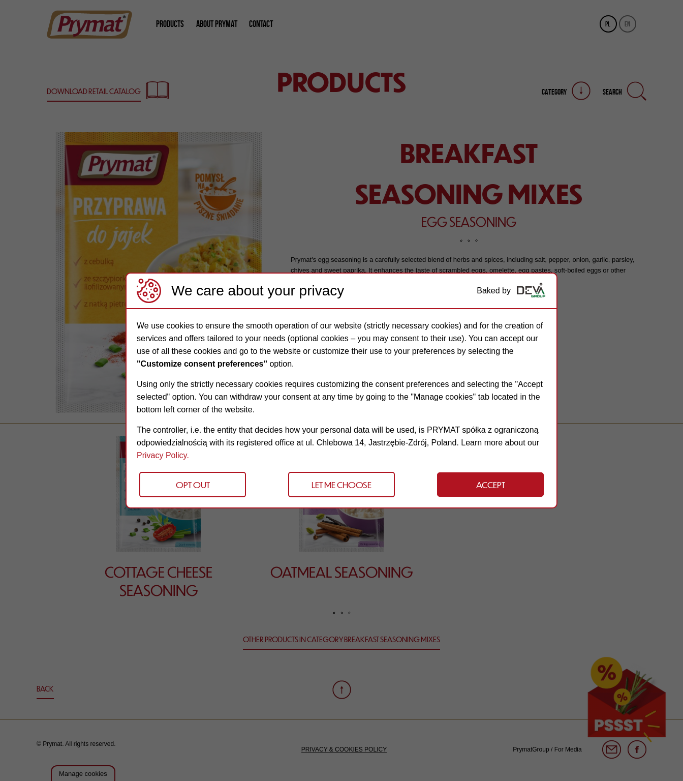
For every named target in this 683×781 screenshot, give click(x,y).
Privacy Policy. (163, 455)
